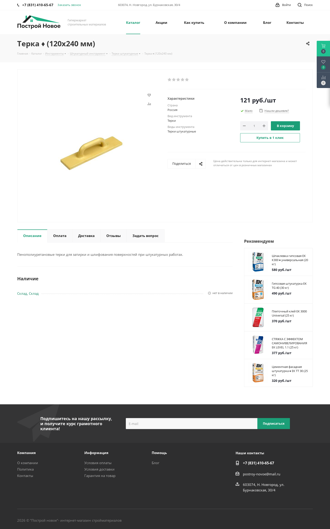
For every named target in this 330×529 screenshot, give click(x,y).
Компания (26, 452)
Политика (25, 469)
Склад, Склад (28, 293)
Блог (155, 462)
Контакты (25, 475)
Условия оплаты (98, 462)
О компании (27, 462)
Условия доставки (99, 469)
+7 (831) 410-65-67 (258, 463)
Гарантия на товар (100, 475)
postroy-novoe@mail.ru (261, 474)
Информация (96, 452)
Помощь (159, 452)
